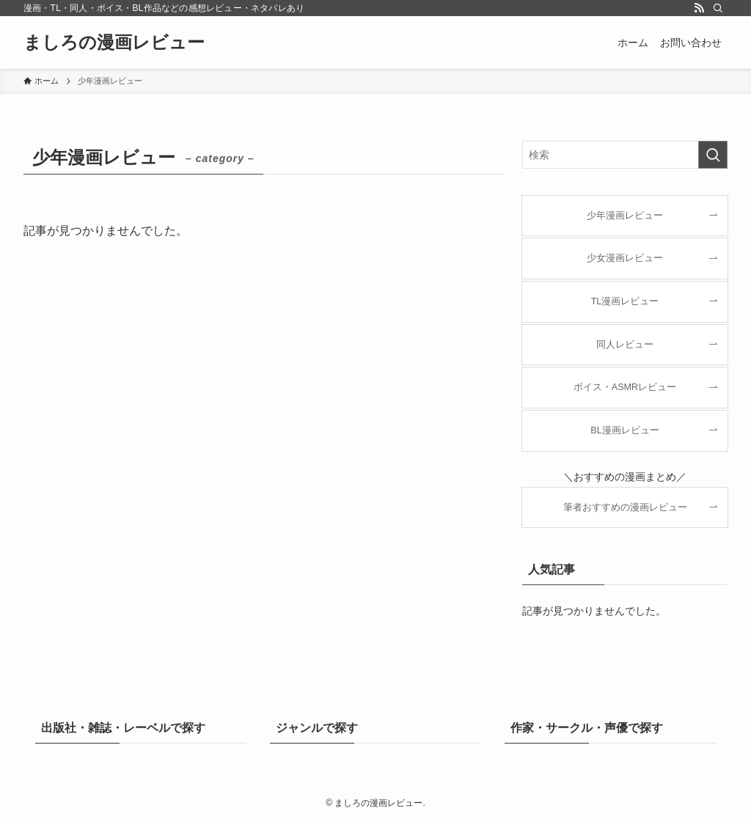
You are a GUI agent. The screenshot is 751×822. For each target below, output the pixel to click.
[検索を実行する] (713, 155)
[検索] (718, 8)
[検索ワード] (625, 155)
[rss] (698, 8)
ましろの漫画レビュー (114, 42)
